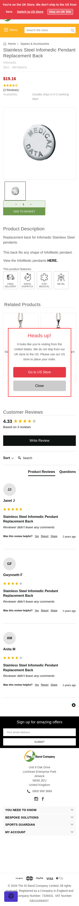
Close (39, 386)
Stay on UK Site (60, 11)
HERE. (52, 260)
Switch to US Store (30, 11)
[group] (39, 421)
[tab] (41, 473)
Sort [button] (8, 458)
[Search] (33, 458)
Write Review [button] (40, 440)
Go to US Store (39, 372)
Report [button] (44, 536)
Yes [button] (37, 536)
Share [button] (54, 536)
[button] (39, 87)
